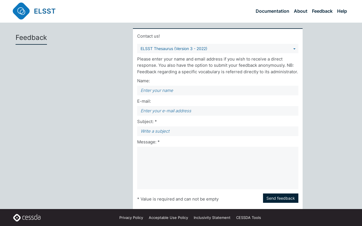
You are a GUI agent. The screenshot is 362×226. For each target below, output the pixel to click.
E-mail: (144, 101)
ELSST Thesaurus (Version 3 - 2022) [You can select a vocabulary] (174, 48)
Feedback (322, 11)
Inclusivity (212, 217)
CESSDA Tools (248, 217)
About (300, 11)
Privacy (131, 217)
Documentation (272, 11)
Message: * (148, 142)
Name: (143, 80)
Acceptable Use (168, 217)
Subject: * (147, 121)
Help (342, 11)
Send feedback (280, 198)
